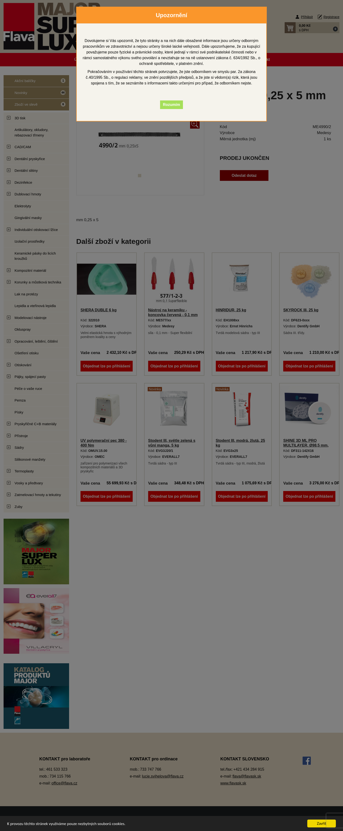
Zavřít (321, 823)
